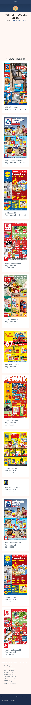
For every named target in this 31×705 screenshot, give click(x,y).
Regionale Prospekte (10, 683)
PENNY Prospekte (9, 668)
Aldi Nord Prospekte (10, 677)
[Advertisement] (15, 38)
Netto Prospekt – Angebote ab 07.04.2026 (12, 366)
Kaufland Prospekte (10, 672)
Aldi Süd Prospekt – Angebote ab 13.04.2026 (15, 108)
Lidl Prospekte (8, 666)
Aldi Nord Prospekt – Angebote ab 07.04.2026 (14, 545)
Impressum (12, 700)
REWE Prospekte (9, 674)
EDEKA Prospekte (9, 681)
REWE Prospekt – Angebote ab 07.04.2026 (12, 321)
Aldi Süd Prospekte (9, 679)
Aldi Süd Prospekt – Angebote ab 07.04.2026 (13, 489)
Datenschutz (4, 700)
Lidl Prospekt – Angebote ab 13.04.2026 (15, 214)
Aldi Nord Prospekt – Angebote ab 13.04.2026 (15, 161)
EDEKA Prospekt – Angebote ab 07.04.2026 (12, 470)
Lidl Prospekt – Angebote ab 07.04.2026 (11, 599)
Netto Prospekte (9, 670)
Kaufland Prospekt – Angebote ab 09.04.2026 (14, 265)
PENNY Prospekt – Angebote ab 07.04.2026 (12, 423)
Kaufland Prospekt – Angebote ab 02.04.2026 (14, 652)
